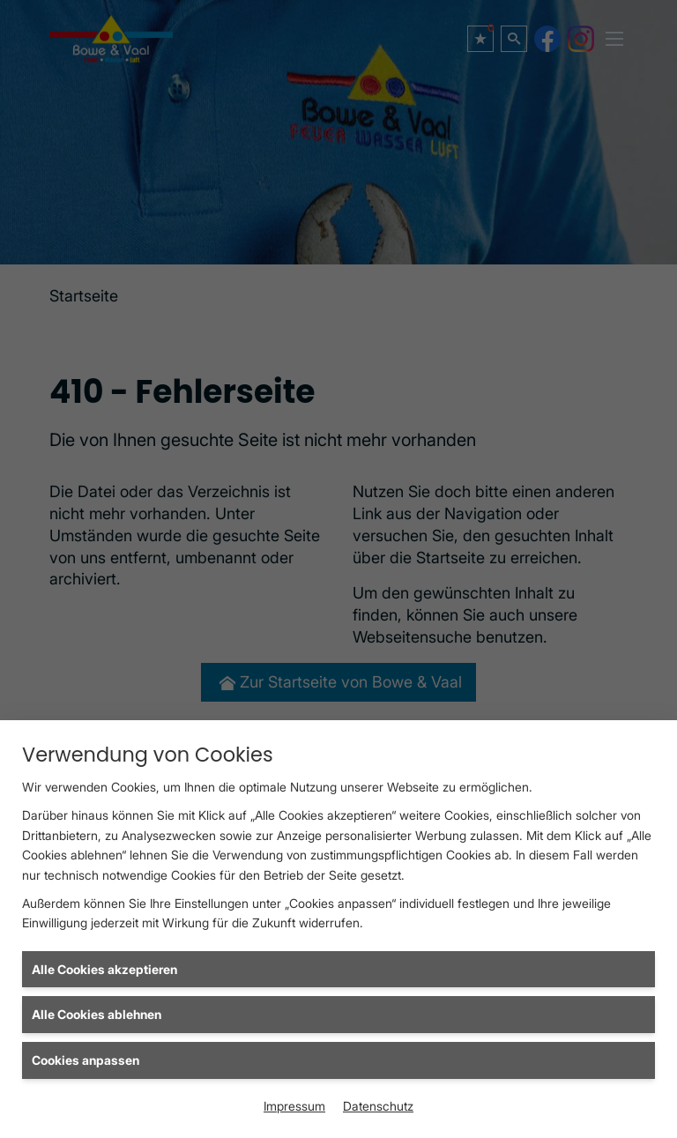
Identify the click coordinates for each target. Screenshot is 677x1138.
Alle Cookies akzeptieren (104, 969)
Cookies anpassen (85, 1059)
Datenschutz (378, 1105)
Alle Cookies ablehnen (96, 1014)
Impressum (294, 1105)
